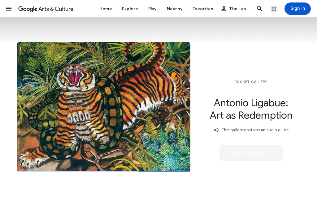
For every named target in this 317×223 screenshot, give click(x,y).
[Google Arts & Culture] (45, 8)
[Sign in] (297, 8)
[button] (8, 8)
